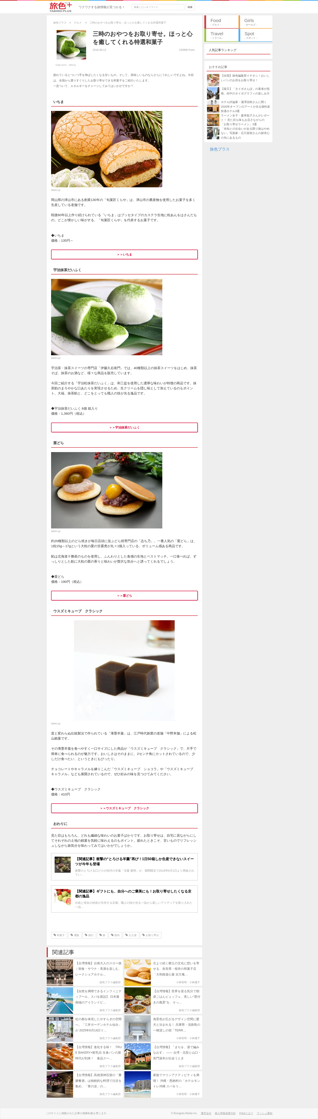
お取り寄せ (150, 935)
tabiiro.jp (72, 65)
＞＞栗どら (124, 595)
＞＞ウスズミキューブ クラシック (124, 808)
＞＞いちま (124, 254)
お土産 (131, 935)
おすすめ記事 (218, 67)
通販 (74, 935)
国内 (115, 935)
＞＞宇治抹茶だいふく (124, 427)
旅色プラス (220, 149)
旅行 (89, 935)
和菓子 (59, 935)
